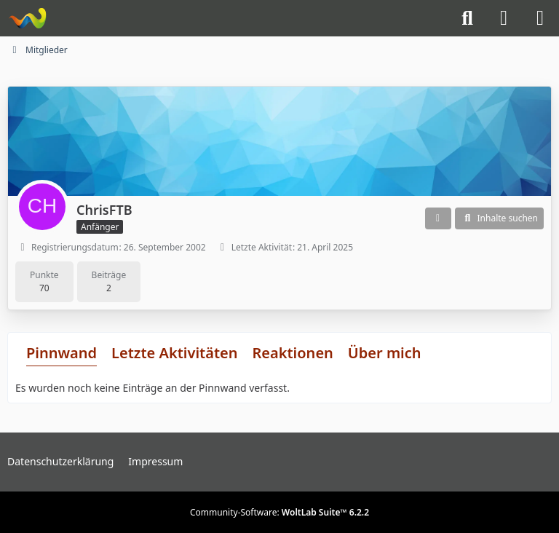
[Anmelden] (503, 18)
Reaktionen (292, 353)
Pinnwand (61, 353)
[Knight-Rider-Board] (27, 18)
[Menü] (540, 18)
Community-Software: (279, 512)
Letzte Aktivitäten (174, 353)
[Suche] (467, 18)
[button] (438, 218)
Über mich (384, 353)
